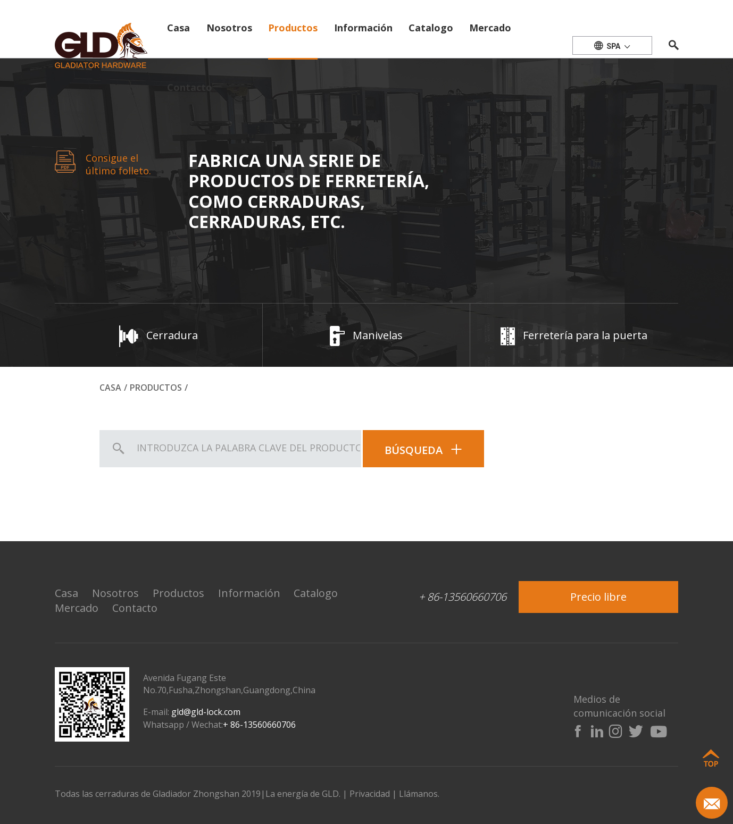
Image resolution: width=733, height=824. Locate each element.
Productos (293, 27)
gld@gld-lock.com (205, 712)
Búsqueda (423, 450)
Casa (178, 27)
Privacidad (369, 794)
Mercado (490, 27)
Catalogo (431, 27)
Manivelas (366, 335)
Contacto (189, 87)
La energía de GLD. (304, 794)
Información (363, 27)
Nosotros (229, 27)
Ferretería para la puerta (574, 335)
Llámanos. (419, 794)
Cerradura (158, 335)
